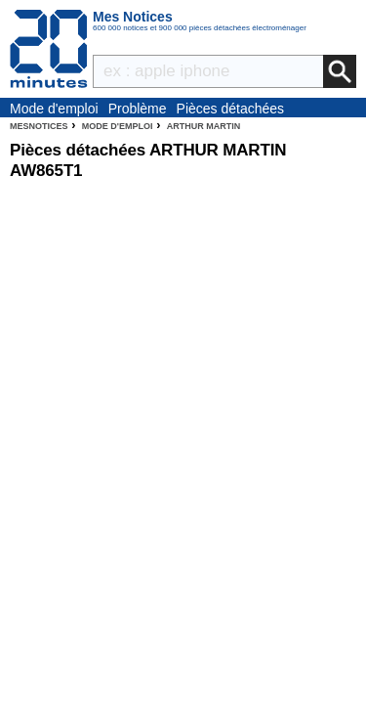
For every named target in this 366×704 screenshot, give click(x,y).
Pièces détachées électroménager (231, 109)
